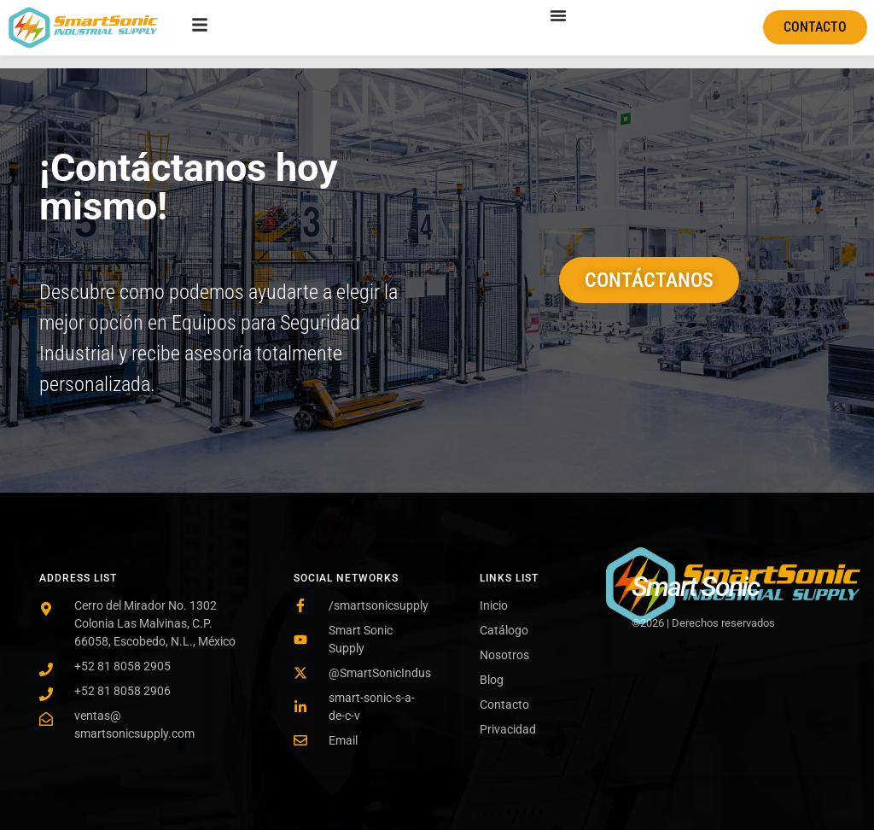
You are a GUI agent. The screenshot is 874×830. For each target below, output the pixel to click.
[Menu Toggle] (558, 15)
